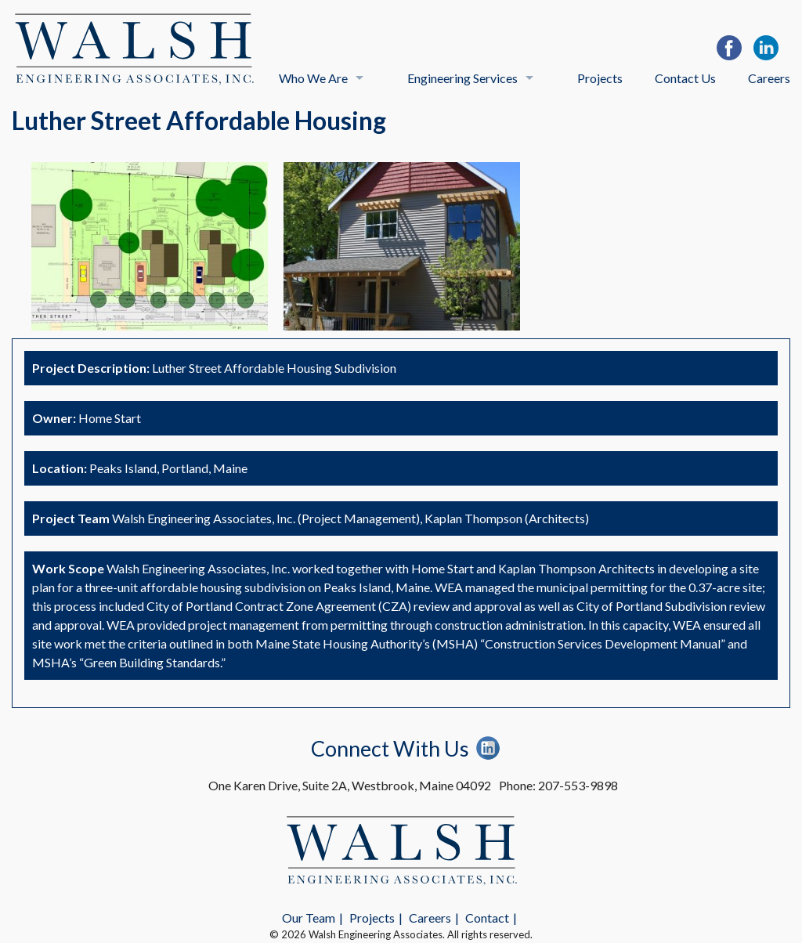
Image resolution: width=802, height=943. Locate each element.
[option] (149, 246)
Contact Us (685, 77)
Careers (769, 77)
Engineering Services (462, 77)
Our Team (308, 917)
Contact (487, 917)
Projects (600, 77)
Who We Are (313, 77)
